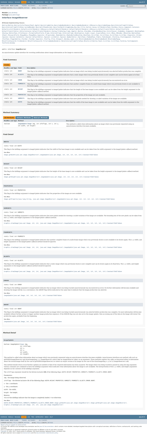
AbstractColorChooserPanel (24, 25)
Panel (100, 41)
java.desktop (12, 12)
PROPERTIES (22, 94)
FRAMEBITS (21, 83)
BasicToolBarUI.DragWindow (63, 27)
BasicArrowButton (47, 25)
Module (10, 2)
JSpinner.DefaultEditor (34, 37)
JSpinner (5, 37)
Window (12, 43)
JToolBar (24, 39)
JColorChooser (111, 31)
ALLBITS (21, 74)
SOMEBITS (21, 98)
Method (26, 8)
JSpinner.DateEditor (16, 37)
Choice (120, 27)
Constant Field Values (90, 155)
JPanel (4, 35)
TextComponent (132, 41)
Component (127, 27)
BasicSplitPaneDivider (44, 27)
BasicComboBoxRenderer (62, 25)
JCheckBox (87, 31)
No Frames (31, 5)
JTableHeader (106, 37)
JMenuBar (119, 33)
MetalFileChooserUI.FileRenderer (14, 41)
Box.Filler (81, 27)
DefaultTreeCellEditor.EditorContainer (17, 31)
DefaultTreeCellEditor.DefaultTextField (113, 29)
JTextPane (5, 39)
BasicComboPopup (104, 25)
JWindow (66, 39)
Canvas (94, 27)
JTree (53, 39)
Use (28, 2)
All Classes (43, 5)
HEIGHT (20, 89)
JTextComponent (125, 37)
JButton (80, 31)
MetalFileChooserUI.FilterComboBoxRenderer (44, 41)
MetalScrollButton (91, 41)
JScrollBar (95, 35)
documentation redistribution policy (47, 433)
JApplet (74, 31)
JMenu (113, 33)
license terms (27, 433)
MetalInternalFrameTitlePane (72, 41)
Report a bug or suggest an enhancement (13, 425)
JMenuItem (126, 33)
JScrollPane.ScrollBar (118, 35)
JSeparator (131, 35)
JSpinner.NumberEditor (68, 37)
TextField (5, 43)
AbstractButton (7, 25)
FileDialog (61, 31)
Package (17, 2)
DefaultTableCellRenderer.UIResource (83, 29)
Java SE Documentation (47, 426)
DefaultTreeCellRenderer (42, 31)
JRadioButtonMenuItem (74, 35)
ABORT (20, 71)
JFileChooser (23, 33)
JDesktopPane (139, 31)
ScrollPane (115, 41)
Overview (4, 2)
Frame (68, 31)
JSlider (139, 35)
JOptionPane (135, 33)
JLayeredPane (101, 33)
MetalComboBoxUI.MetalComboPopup (107, 39)
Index (46, 2)
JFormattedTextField (36, 33)
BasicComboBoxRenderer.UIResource (85, 25)
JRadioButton (60, 35)
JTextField (136, 37)
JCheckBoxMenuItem (99, 31)
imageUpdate (22, 124)
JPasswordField (13, 35)
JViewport (59, 39)
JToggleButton (15, 39)
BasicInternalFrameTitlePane (122, 25)
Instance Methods (24, 117)
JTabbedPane (90, 37)
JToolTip (47, 39)
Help (51, 2)
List (76, 39)
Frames (24, 5)
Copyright (4, 431)
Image (30, 124)
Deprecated (39, 2)
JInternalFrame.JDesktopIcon (73, 33)
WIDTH (20, 102)
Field (15, 8)
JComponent (130, 31)
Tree (32, 2)
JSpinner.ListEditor (51, 37)
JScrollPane (104, 35)
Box (75, 27)
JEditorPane (12, 33)
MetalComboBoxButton (86, 39)
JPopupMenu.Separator (36, 35)
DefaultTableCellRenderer (59, 29)
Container (135, 27)
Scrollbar (106, 41)
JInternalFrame (55, 33)
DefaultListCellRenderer (11, 29)
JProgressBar (50, 35)
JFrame (47, 33)
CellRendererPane (104, 27)
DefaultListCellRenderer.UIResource (35, 29)
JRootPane (86, 35)
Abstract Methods (41, 117)
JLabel (87, 33)
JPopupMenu (24, 35)
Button (88, 27)
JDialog (5, 33)
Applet (37, 25)
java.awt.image (14, 15)
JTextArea (115, 37)
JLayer (92, 33)
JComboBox (121, 31)
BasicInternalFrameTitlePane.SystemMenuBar (18, 27)
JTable (98, 37)
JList (108, 33)
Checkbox (114, 27)
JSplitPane (81, 37)
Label (72, 39)
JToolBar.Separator (35, 39)
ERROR (20, 80)
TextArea (123, 41)
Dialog (54, 31)
